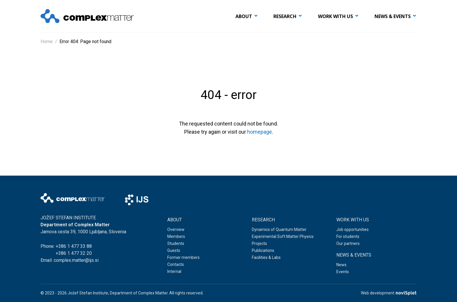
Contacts (175, 264)
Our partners (348, 243)
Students (175, 243)
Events (342, 271)
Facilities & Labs (266, 257)
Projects (259, 243)
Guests (173, 250)
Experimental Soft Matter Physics (283, 236)
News (341, 264)
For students (347, 236)
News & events (393, 16)
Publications (263, 250)
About (243, 16)
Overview (175, 229)
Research (284, 16)
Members (176, 236)
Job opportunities (352, 229)
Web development (388, 293)
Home (47, 41)
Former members (183, 257)
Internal (174, 271)
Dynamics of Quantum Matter (279, 229)
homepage (259, 132)
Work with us (335, 16)
